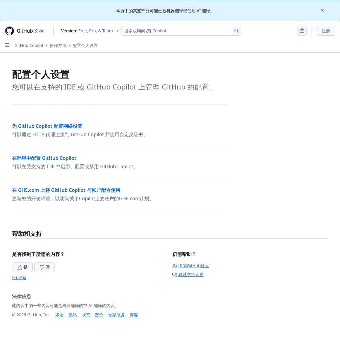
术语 (59, 315)
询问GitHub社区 (190, 265)
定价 (99, 315)
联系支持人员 (188, 274)
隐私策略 (19, 277)
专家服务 (116, 315)
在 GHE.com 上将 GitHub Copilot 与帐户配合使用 (66, 190)
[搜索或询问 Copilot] (181, 31)
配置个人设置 (85, 45)
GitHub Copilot (28, 45)
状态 (86, 315)
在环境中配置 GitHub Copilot (44, 158)
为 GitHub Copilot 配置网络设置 (47, 126)
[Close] (323, 9)
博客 (134, 315)
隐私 (73, 315)
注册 (326, 31)
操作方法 (58, 45)
